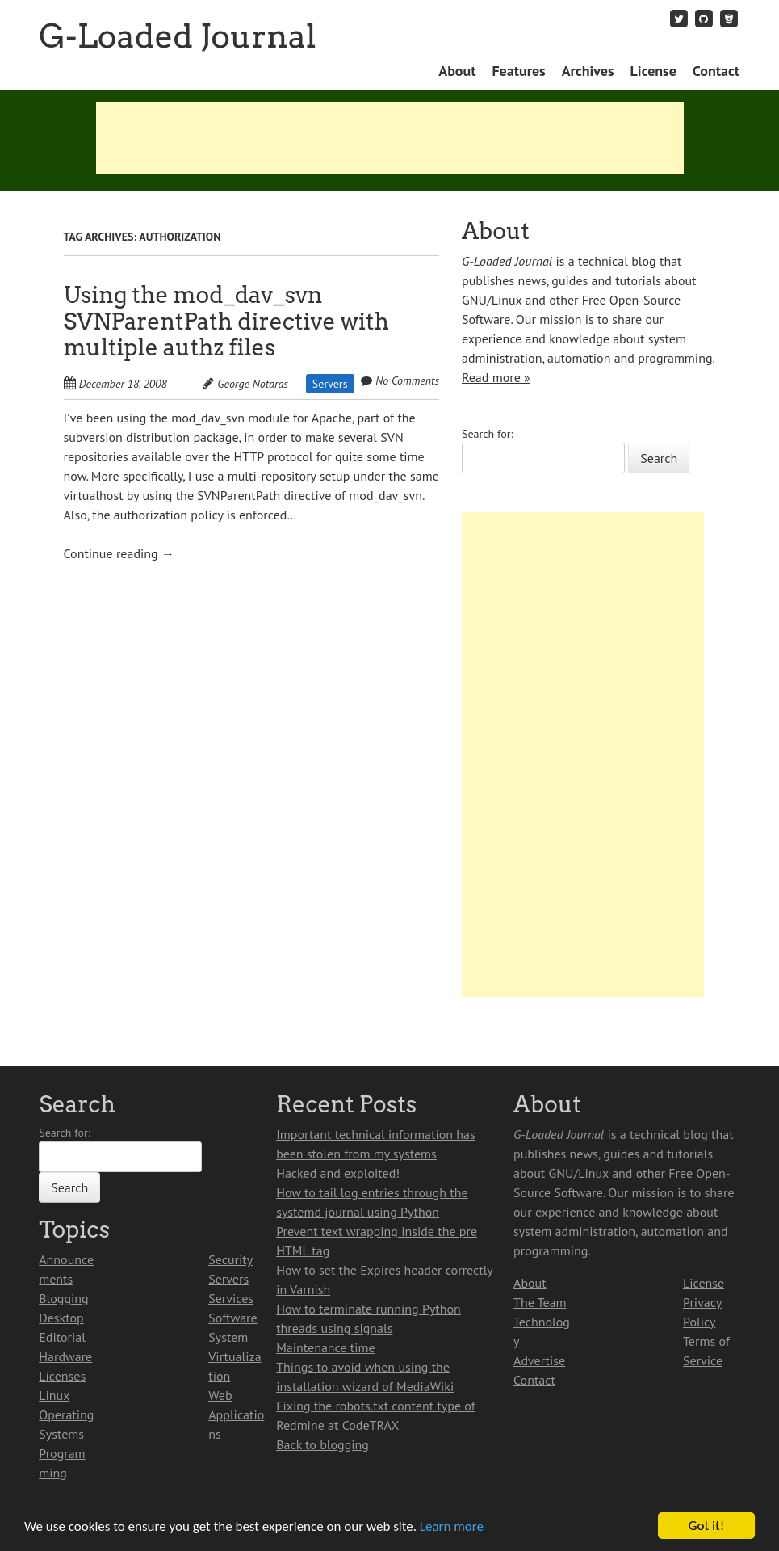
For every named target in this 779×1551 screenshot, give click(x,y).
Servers (330, 383)
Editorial (62, 1337)
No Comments (407, 380)
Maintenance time (325, 1347)
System (228, 1337)
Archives (588, 70)
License (653, 70)
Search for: (487, 434)
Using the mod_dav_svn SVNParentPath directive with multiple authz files (226, 321)
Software (232, 1317)
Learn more (452, 1527)
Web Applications (236, 1414)
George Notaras (252, 383)
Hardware (65, 1356)
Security (230, 1259)
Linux (54, 1395)
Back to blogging (322, 1444)
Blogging (63, 1298)
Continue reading (119, 553)
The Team (539, 1302)
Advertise (539, 1360)
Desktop (61, 1317)
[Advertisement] (390, 138)
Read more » (496, 377)
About (456, 70)
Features (518, 70)
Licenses (62, 1376)
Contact (716, 70)
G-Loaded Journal (177, 36)
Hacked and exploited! (338, 1173)
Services (230, 1298)
